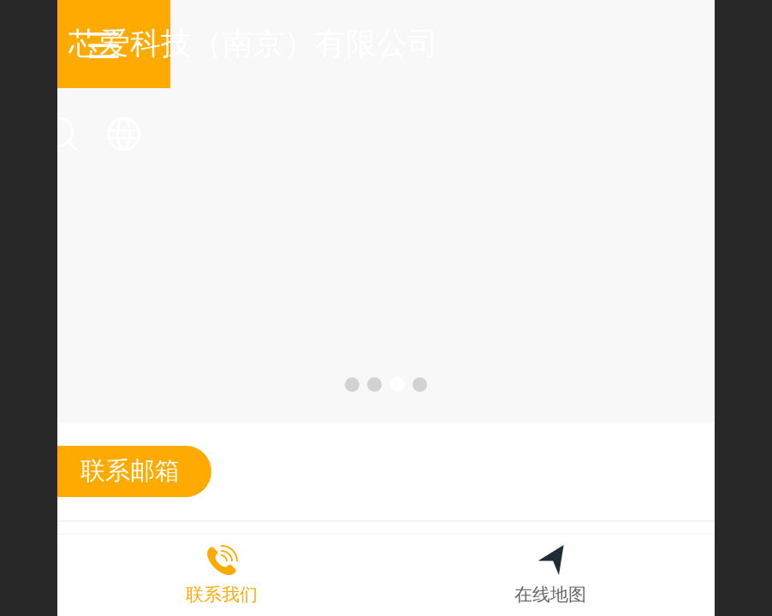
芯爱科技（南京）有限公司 (387, 43)
